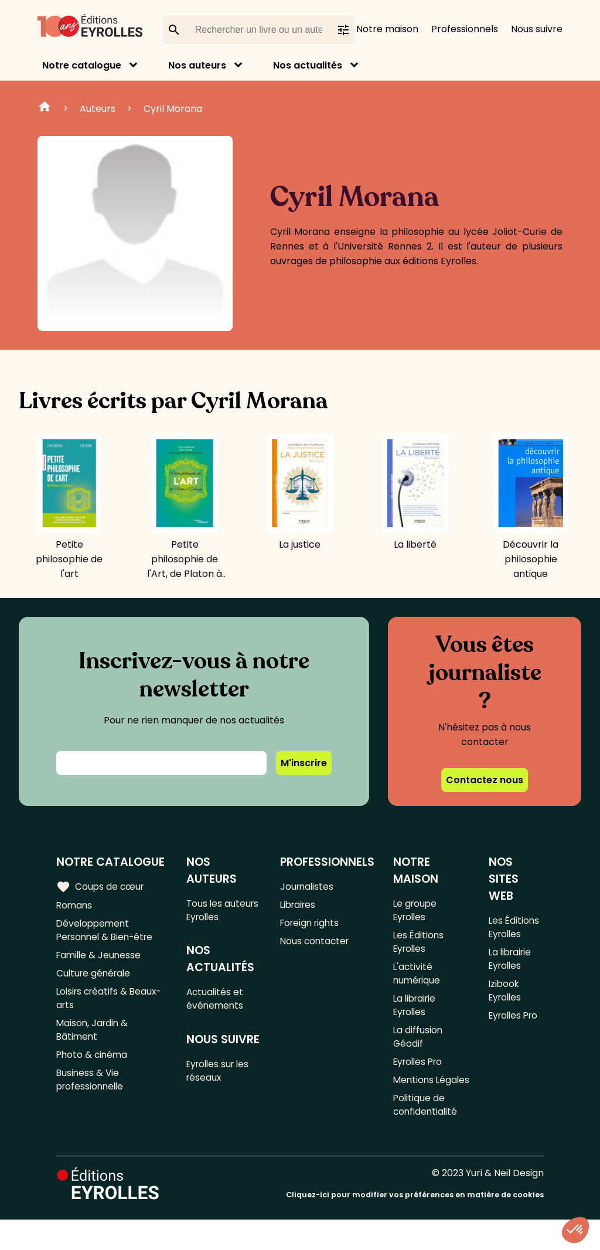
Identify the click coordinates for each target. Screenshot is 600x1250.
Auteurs (97, 108)
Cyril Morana (173, 108)
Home (45, 108)
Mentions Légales (415, 1100)
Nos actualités (307, 65)
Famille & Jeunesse (100, 959)
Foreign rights (312, 925)
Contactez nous (484, 780)
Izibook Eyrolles (505, 996)
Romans (75, 906)
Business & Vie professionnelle (91, 1092)
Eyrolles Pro (421, 1073)
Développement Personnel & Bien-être (107, 932)
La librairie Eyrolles (417, 1013)
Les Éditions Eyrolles (420, 945)
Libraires (300, 906)
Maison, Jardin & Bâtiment (93, 1039)
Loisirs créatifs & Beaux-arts (111, 1005)
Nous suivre (536, 29)
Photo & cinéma (93, 1066)
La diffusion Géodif (419, 1047)
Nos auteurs (197, 65)
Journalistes (308, 886)
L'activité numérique (418, 979)
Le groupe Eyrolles (416, 911)
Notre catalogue (81, 65)
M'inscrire (304, 763)
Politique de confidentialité (427, 1134)
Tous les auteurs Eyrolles (224, 911)
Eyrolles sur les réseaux (221, 1077)
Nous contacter (317, 944)
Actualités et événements (217, 1002)
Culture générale (95, 978)
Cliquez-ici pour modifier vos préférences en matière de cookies (415, 1225)
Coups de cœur (101, 886)
